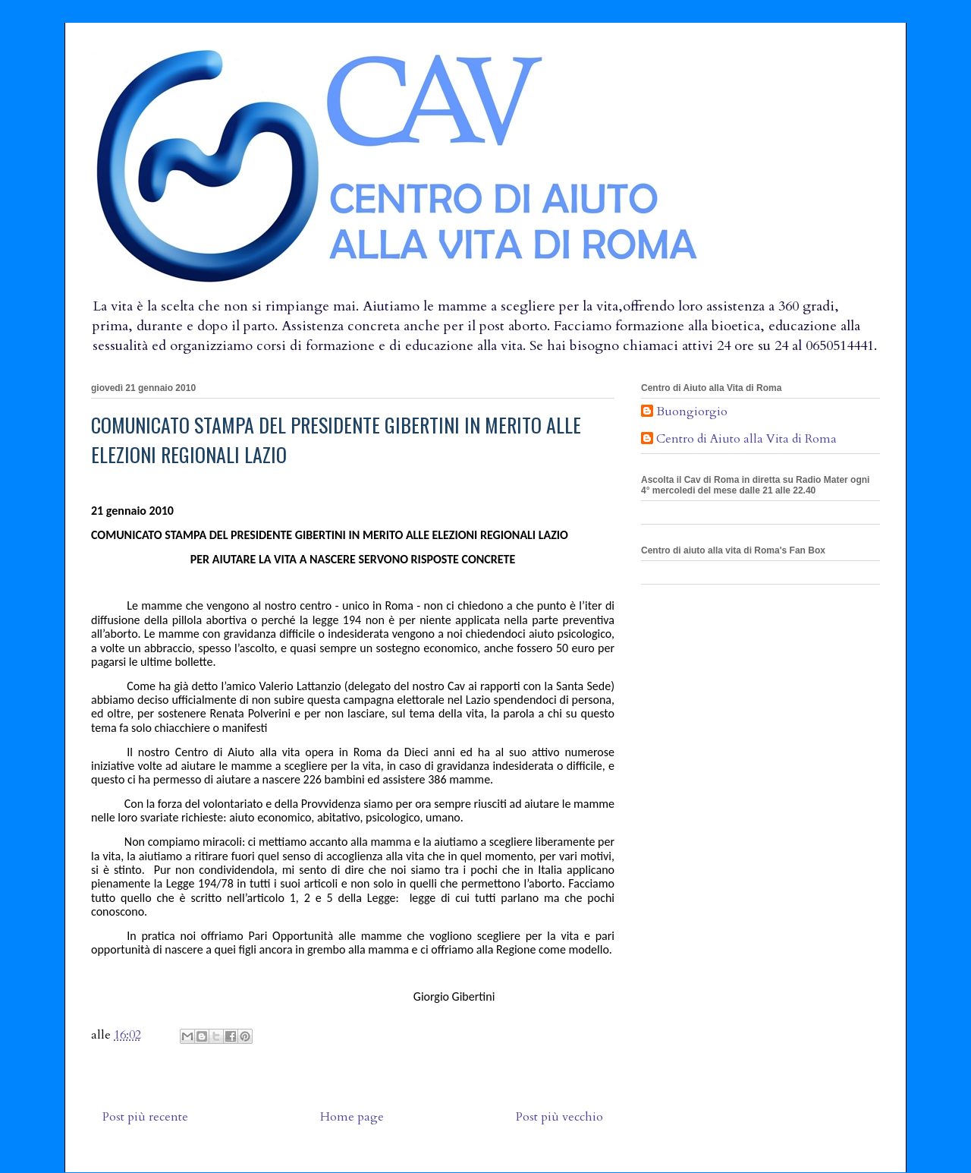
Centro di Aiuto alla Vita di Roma (746, 439)
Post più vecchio (559, 1116)
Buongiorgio (691, 412)
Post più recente (145, 1116)
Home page (352, 1116)
